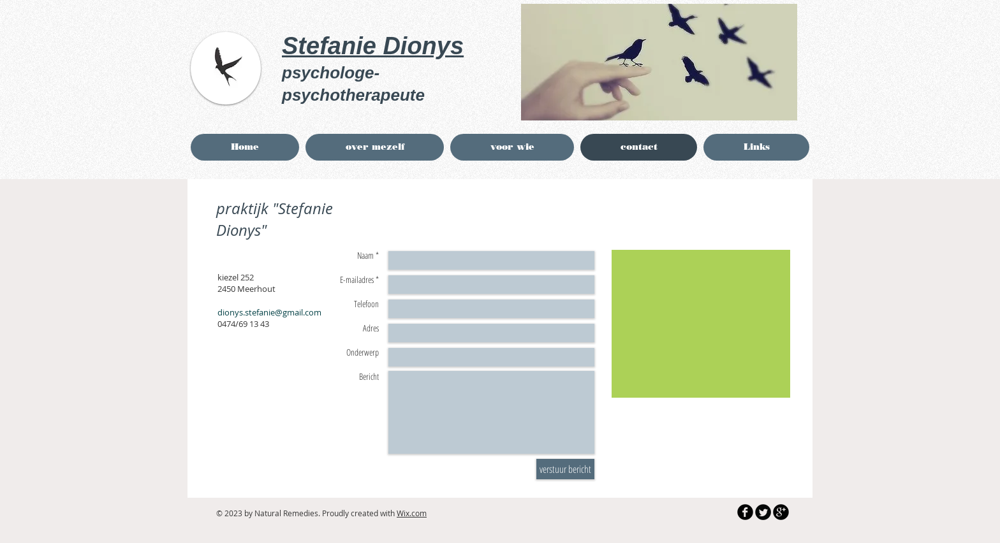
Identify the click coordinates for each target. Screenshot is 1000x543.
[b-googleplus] (781, 512)
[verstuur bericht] (565, 469)
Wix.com (412, 513)
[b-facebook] (745, 512)
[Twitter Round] (763, 512)
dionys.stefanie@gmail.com (269, 312)
